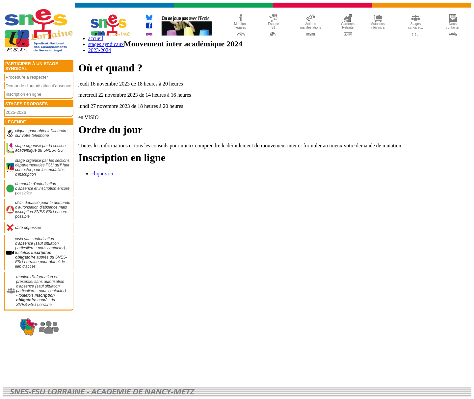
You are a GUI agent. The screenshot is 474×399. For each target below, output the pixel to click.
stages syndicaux (106, 44)
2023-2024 (99, 50)
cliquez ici (102, 173)
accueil (95, 38)
